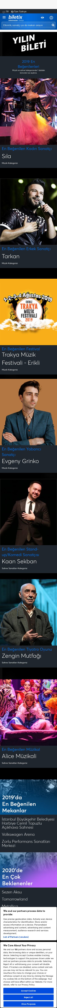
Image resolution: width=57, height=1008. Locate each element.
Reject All (28, 997)
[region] (28, 957)
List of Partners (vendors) (16, 936)
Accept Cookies (28, 990)
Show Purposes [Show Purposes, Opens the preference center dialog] (28, 1004)
